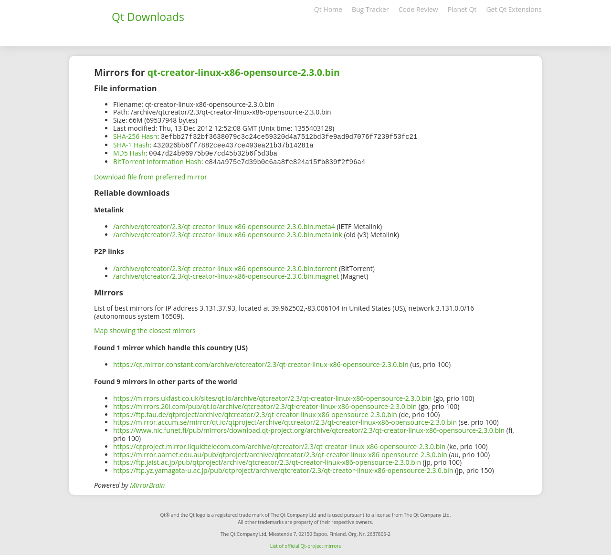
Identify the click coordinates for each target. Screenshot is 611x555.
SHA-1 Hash (131, 144)
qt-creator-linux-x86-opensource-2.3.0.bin (243, 72)
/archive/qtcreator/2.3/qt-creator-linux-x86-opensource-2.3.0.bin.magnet (226, 274)
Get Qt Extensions (514, 9)
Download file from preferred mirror (150, 174)
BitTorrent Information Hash (157, 160)
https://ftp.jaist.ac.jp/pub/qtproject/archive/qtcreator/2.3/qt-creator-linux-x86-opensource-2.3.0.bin (267, 460)
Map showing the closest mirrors (145, 328)
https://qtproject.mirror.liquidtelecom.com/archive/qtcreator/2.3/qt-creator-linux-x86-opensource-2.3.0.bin (279, 444)
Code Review (418, 9)
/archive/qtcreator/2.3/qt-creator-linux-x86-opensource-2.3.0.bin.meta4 (224, 224)
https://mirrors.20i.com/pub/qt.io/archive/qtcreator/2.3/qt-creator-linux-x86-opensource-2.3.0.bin (265, 404)
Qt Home (328, 9)
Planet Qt (462, 9)
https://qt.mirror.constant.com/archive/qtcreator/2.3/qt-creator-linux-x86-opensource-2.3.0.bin (261, 362)
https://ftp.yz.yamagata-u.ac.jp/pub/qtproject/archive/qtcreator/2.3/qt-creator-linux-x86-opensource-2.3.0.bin (283, 468)
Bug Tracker (370, 9)
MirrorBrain (147, 483)
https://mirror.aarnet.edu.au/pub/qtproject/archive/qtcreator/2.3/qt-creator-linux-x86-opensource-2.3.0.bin (280, 452)
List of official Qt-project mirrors (305, 544)
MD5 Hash (129, 152)
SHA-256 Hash (135, 136)
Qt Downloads (148, 16)
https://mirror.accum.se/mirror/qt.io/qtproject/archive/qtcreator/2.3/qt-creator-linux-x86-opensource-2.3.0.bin (285, 420)
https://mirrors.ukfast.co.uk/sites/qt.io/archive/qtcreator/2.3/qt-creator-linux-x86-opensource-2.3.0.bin (272, 396)
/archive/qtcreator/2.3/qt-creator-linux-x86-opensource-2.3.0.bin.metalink (227, 232)
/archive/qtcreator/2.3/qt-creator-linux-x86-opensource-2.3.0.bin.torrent (225, 266)
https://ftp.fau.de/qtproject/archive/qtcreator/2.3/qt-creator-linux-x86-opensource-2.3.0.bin (255, 412)
